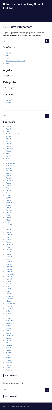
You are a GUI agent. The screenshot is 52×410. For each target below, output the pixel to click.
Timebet (8, 240)
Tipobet (8, 230)
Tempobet (9, 252)
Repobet (8, 338)
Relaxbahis (9, 335)
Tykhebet (9, 203)
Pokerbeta (9, 370)
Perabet (8, 139)
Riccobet (8, 318)
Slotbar (8, 291)
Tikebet (8, 242)
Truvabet (9, 210)
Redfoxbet (9, 345)
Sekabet (8, 301)
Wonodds (9, 161)
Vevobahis (9, 181)
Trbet (7, 227)
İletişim (8, 103)
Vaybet (8, 195)
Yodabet (8, 151)
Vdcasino (9, 193)
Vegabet (8, 198)
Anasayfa (9, 100)
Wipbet (8, 154)
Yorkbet (8, 146)
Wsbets (8, 156)
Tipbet (8, 237)
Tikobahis (9, 232)
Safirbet (8, 313)
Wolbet (8, 158)
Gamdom (9, 63)
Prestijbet (9, 365)
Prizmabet (9, 362)
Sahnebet (9, 316)
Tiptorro (8, 222)
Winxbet (8, 173)
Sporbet (8, 289)
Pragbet (8, 358)
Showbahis (9, 299)
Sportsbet (9, 272)
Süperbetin (9, 264)
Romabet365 (10, 321)
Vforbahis (9, 178)
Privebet (8, 360)
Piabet (8, 58)
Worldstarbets (10, 163)
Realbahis (9, 348)
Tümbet (8, 208)
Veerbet (8, 190)
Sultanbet (9, 269)
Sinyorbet (9, 294)
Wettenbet (9, 168)
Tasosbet (9, 249)
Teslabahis (9, 244)
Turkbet (8, 213)
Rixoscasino (10, 323)
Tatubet (8, 254)
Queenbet (9, 353)
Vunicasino (9, 166)
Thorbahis (9, 235)
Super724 (9, 276)
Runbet (8, 311)
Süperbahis (9, 262)
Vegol (7, 188)
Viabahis (9, 185)
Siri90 (8, 286)
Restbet (8, 333)
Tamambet (9, 267)
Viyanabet (9, 171)
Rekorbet (9, 340)
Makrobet (9, 141)
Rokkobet (9, 328)
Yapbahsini (9, 149)
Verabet (8, 55)
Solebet (8, 284)
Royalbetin (9, 308)
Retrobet (8, 330)
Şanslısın (9, 257)
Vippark (8, 176)
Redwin (8, 350)
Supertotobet (10, 274)
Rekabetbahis (10, 343)
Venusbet (9, 183)
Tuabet (8, 215)
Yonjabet (9, 144)
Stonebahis (9, 279)
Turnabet (9, 200)
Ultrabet (8, 205)
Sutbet (8, 259)
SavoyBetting (10, 303)
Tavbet (8, 247)
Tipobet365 (9, 225)
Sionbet (8, 281)
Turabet (8, 217)
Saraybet (9, 306)
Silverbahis (9, 296)
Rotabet (8, 326)
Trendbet (9, 53)
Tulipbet (8, 220)
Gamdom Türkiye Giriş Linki (15, 61)
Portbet (8, 367)
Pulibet (8, 355)
